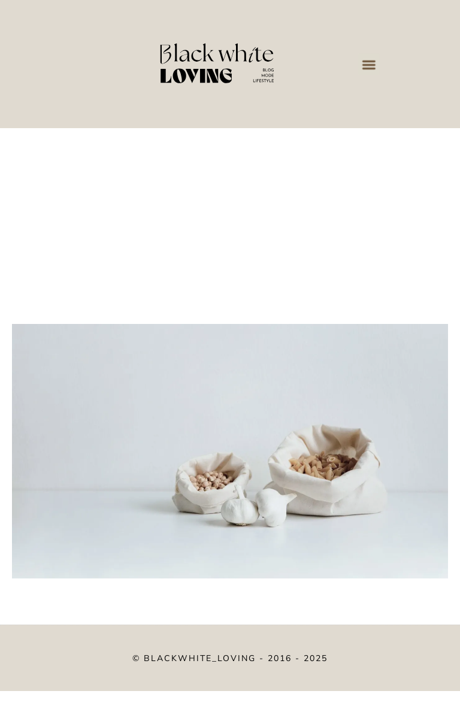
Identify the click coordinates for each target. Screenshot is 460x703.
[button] (368, 64)
